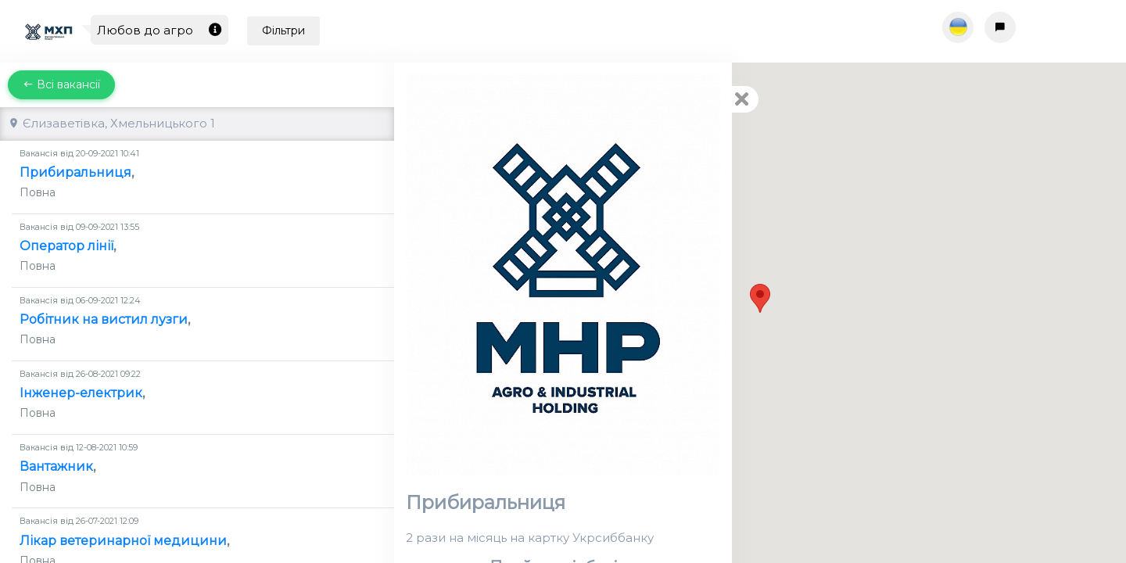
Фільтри (283, 30)
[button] (760, 298)
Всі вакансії (61, 84)
